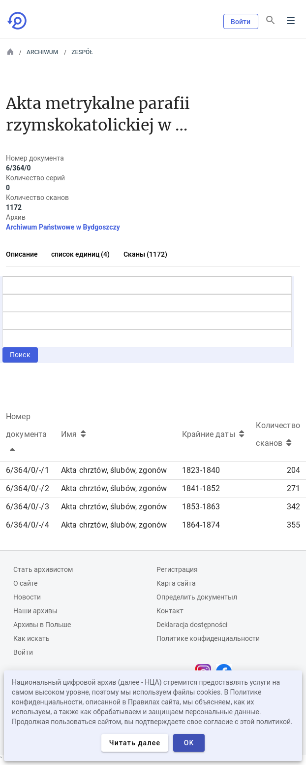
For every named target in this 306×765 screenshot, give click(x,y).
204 (293, 470)
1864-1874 (201, 525)
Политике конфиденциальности (208, 638)
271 (293, 488)
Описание (22, 254)
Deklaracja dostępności (191, 625)
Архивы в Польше (42, 625)
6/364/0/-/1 (27, 470)
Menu (291, 20)
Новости (27, 597)
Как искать (31, 638)
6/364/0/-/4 (27, 525)
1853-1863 (201, 506)
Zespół (82, 52)
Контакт (170, 611)
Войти (241, 22)
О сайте (25, 583)
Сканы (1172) (145, 254)
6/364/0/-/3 (27, 506)
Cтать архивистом (43, 569)
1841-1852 (201, 488)
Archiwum (42, 52)
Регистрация (177, 569)
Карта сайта (176, 583)
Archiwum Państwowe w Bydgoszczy (63, 227)
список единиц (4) (80, 254)
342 (293, 506)
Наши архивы (35, 611)
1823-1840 (201, 470)
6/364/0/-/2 (27, 488)
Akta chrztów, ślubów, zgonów (114, 470)
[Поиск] (270, 20)
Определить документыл (196, 597)
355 (293, 525)
